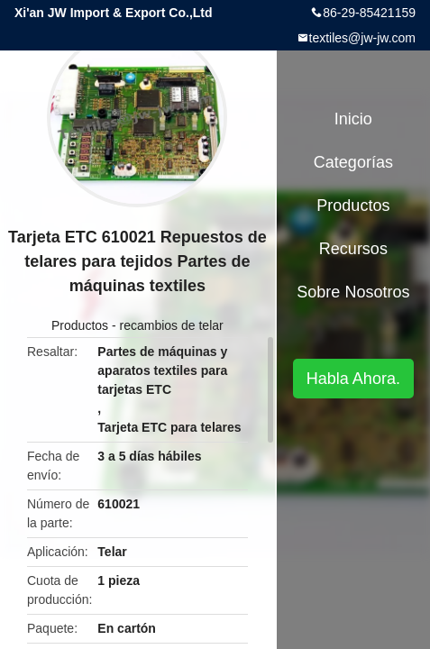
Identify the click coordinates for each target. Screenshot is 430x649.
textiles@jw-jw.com (362, 38)
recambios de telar (172, 325)
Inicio (353, 119)
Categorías (353, 162)
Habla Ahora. (353, 379)
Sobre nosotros (353, 292)
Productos (79, 325)
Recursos (353, 249)
